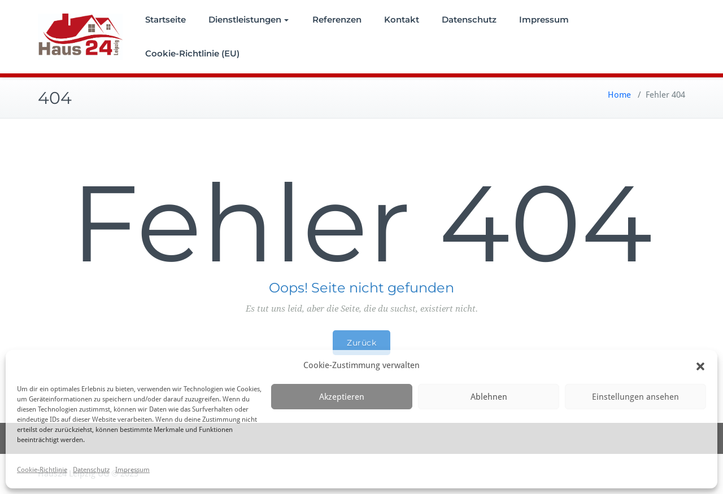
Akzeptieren (341, 397)
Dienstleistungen (248, 19)
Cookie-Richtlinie (42, 470)
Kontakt (401, 19)
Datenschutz (91, 470)
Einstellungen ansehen (635, 397)
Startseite (165, 19)
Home (619, 95)
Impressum (132, 470)
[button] (700, 365)
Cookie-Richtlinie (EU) (192, 53)
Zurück (361, 343)
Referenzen (337, 19)
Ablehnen (489, 397)
